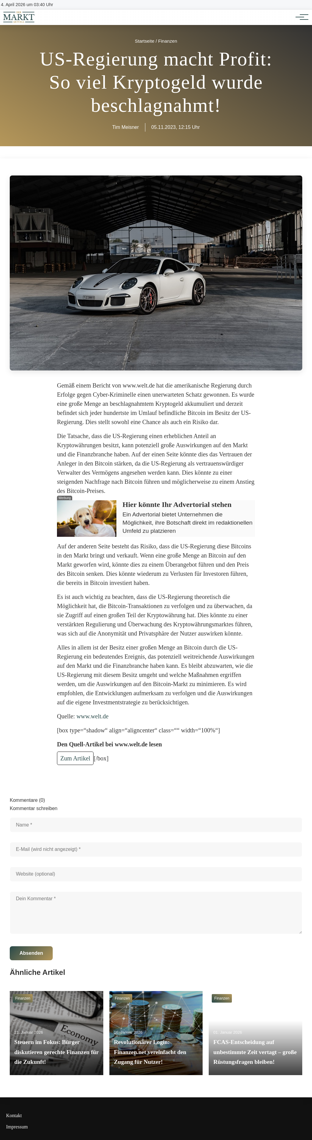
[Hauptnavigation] (300, 17)
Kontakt (14, 1115)
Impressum (17, 1126)
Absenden (31, 953)
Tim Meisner (125, 127)
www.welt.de (92, 716)
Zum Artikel (75, 758)
